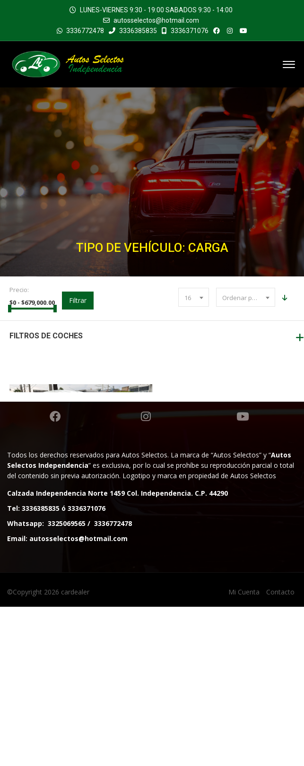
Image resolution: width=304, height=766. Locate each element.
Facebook (55, 575)
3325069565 (67, 682)
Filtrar (78, 300)
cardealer (75, 751)
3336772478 (85, 30)
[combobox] (193, 297)
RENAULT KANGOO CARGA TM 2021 (81, 484)
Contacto (280, 751)
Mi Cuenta (244, 751)
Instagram (146, 575)
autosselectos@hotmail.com (156, 20)
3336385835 (133, 30)
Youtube (242, 575)
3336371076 (185, 30)
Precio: (19, 289)
